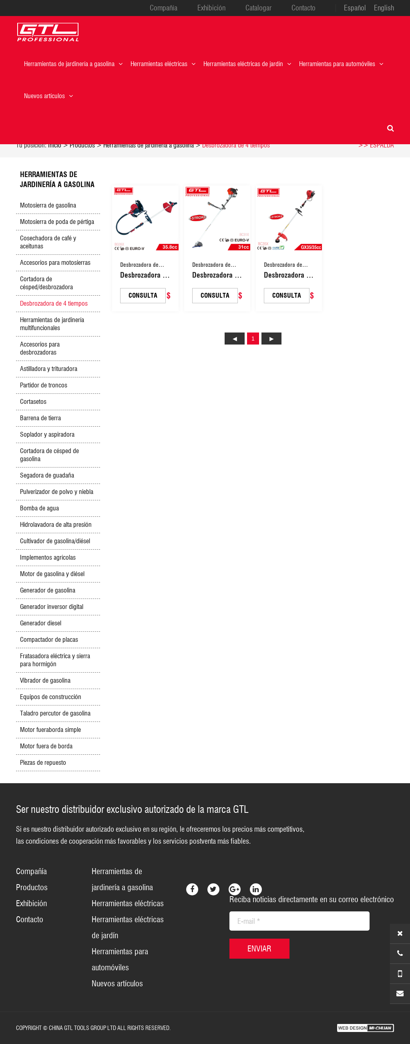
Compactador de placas (49, 639)
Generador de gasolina (47, 590)
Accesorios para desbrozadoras (40, 348)
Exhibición (211, 8)
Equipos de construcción (50, 697)
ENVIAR (259, 948)
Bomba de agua (39, 508)
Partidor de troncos (43, 385)
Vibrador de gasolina (45, 680)
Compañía (163, 8)
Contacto (303, 8)
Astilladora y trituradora (48, 369)
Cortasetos (33, 401)
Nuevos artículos (48, 96)
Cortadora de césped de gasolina (49, 455)
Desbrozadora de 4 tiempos (236, 145)
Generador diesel (40, 623)
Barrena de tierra (40, 418)
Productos (82, 145)
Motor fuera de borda (46, 746)
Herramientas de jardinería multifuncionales (52, 324)
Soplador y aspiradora (47, 434)
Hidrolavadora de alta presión (56, 524)
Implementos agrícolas (48, 557)
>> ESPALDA (376, 145)
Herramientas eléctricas (163, 64)
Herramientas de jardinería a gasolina (73, 64)
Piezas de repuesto (43, 762)
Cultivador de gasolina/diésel (55, 541)
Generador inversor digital (51, 607)
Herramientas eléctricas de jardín (247, 64)
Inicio (54, 145)
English (384, 8)
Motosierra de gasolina (48, 205)
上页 (235, 339)
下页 (271, 339)
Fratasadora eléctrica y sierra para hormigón (55, 660)
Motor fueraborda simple (50, 730)
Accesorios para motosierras (55, 262)
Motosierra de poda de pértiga (57, 222)
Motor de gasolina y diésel (52, 574)
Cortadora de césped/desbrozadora (46, 283)
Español (355, 8)
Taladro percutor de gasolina (55, 713)
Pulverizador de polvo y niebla (56, 492)
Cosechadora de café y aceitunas (48, 242)
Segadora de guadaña (47, 475)
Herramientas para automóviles (341, 64)
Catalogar (258, 8)
